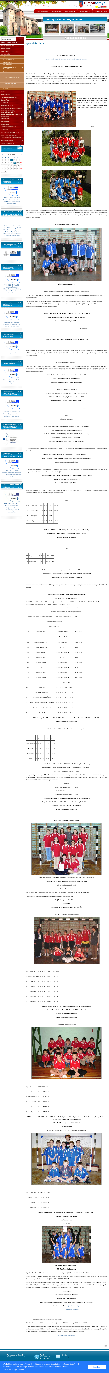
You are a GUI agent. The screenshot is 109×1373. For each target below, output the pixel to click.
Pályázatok (4, 129)
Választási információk (100, 11)
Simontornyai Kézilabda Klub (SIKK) (13, 80)
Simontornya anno (70, 11)
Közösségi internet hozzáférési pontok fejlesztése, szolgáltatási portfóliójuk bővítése (11, 413)
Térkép (5, 88)
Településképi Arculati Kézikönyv (11, 108)
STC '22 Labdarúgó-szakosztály (10, 74)
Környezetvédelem (7, 140)
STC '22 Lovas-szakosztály (12, 77)
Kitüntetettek (7, 64)
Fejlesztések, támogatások (10, 132)
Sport (5, 71)
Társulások (5, 124)
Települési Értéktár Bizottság (9, 68)
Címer (3, 92)
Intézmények (5, 121)
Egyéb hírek (5, 51)
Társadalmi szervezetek (9, 135)
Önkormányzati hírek (7, 46)
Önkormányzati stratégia (9, 97)
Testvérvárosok (8, 59)
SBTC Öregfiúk (9, 86)
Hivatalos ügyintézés (85, 11)
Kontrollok (5, 118)
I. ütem (12, 383)
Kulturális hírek (6, 48)
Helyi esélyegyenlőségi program (11, 137)
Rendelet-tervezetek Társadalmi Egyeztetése (11, 115)
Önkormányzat (5, 100)
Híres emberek (7, 62)
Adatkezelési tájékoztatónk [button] (13, 1370)
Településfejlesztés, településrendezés (8, 111)
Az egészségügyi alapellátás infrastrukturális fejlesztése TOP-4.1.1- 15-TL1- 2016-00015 (12, 324)
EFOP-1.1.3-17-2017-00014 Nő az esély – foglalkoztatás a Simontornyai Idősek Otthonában (12, 508)
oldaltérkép (74, 6)
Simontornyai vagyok (42, 11)
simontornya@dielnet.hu (68, 1357)
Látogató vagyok (56, 11)
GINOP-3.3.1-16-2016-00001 (12, 417)
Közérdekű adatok (7, 105)
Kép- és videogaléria (7, 143)
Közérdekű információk (8, 127)
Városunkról (5, 54)
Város (89, 5)
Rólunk (5, 57)
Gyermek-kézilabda (10, 83)
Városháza (4, 102)
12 (14, 163)
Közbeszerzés (5, 94)
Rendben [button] (96, 1367)
